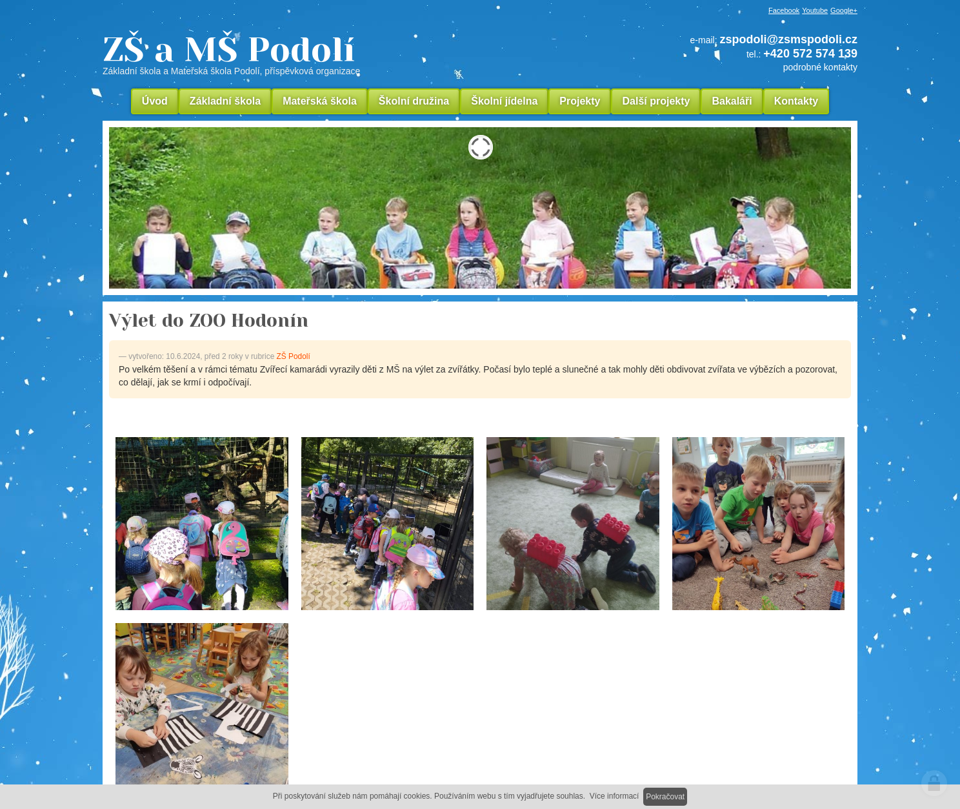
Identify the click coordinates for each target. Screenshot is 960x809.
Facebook (783, 10)
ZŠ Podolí (293, 356)
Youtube (815, 10)
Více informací (614, 796)
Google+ (843, 10)
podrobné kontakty (820, 67)
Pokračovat (665, 796)
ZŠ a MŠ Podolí (319, 54)
